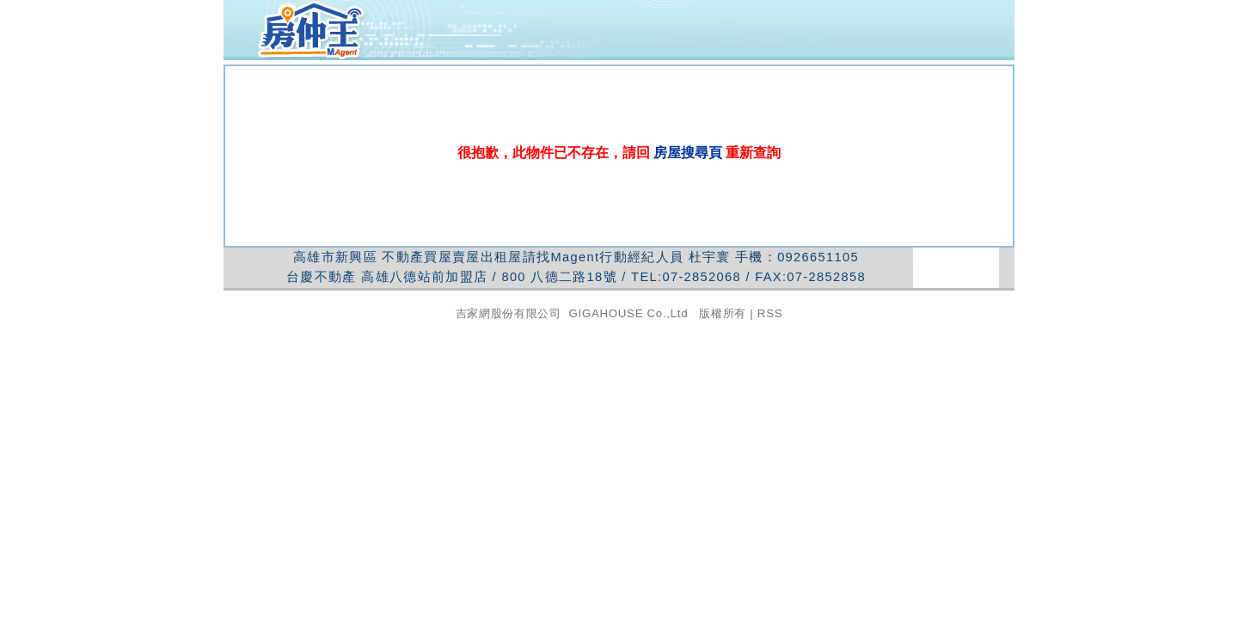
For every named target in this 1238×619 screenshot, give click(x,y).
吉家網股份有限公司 (508, 313)
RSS (769, 313)
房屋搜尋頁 (688, 152)
